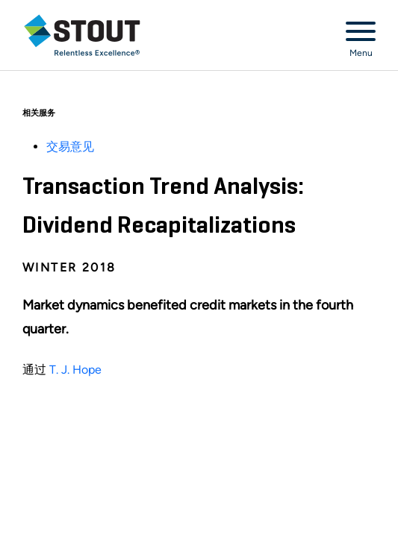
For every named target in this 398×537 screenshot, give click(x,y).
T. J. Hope (75, 369)
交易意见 (70, 146)
